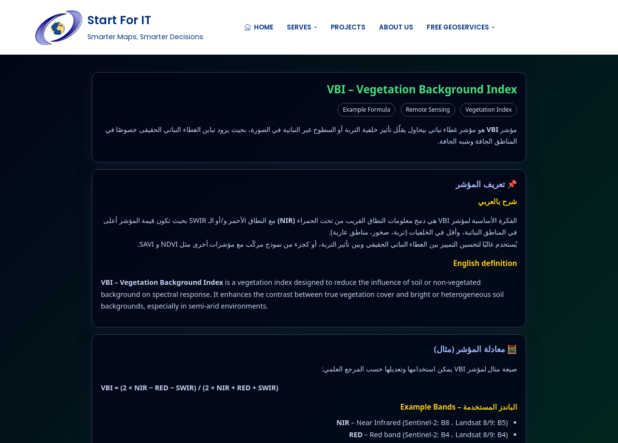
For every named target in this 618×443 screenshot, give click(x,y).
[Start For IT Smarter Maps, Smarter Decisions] (118, 27)
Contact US (553, 27)
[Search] (505, 27)
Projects (348, 27)
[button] (315, 27)
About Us (396, 27)
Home (259, 27)
